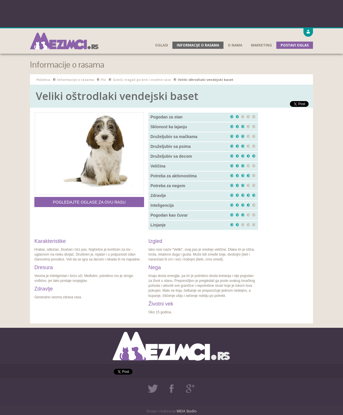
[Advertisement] (171, 13)
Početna (43, 79)
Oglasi (161, 45)
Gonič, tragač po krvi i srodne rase (142, 79)
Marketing (261, 45)
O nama (235, 45)
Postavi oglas (295, 45)
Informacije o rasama (198, 45)
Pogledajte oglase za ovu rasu (89, 202)
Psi (103, 79)
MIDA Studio (187, 411)
